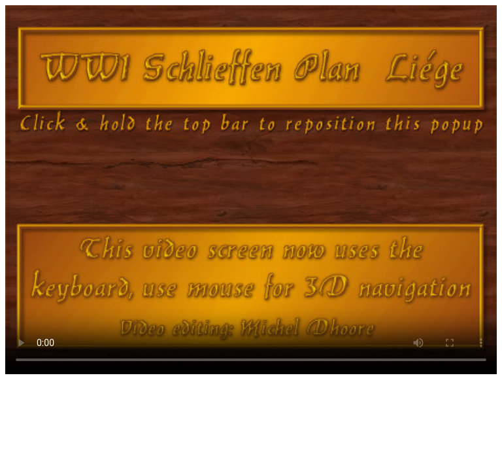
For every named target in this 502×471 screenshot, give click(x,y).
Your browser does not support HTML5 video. (251, 189)
